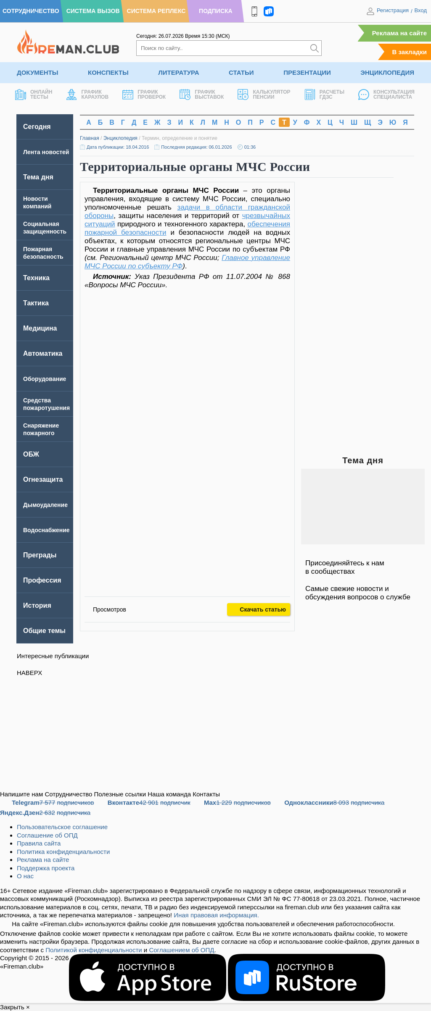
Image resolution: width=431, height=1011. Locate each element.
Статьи (241, 72)
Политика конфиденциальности (63, 851)
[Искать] (314, 48)
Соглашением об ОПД (181, 949)
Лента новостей (46, 152)
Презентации (307, 72)
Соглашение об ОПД (47, 835)
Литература (178, 72)
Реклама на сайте (399, 33)
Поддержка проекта (45, 868)
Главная (89, 138)
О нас (25, 876)
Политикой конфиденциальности (93, 949)
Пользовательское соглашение (62, 826)
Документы (37, 72)
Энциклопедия (387, 72)
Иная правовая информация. (216, 915)
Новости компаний (37, 202)
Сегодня (37, 126)
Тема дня (38, 177)
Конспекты (108, 72)
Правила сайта (39, 843)
